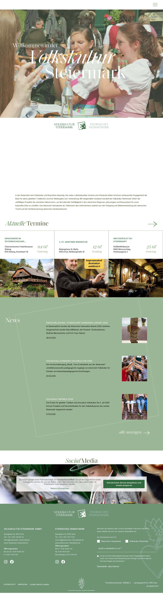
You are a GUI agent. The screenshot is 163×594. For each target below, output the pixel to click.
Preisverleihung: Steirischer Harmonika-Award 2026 (77, 323)
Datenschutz (10, 585)
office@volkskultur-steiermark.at (17, 540)
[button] (155, 4)
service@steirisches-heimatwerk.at (69, 540)
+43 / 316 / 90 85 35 (15, 537)
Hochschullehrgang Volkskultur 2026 (69, 361)
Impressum (22, 585)
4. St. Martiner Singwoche (73, 242)
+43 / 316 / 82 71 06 (66, 537)
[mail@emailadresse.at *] (126, 549)
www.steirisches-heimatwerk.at (67, 543)
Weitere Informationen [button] (59, 488)
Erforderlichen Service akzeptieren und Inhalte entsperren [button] (124, 484)
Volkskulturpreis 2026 (59, 399)
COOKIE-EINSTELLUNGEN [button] (39, 586)
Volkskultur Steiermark (136, 541)
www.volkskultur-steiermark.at (16, 543)
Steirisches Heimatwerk (109, 541)
